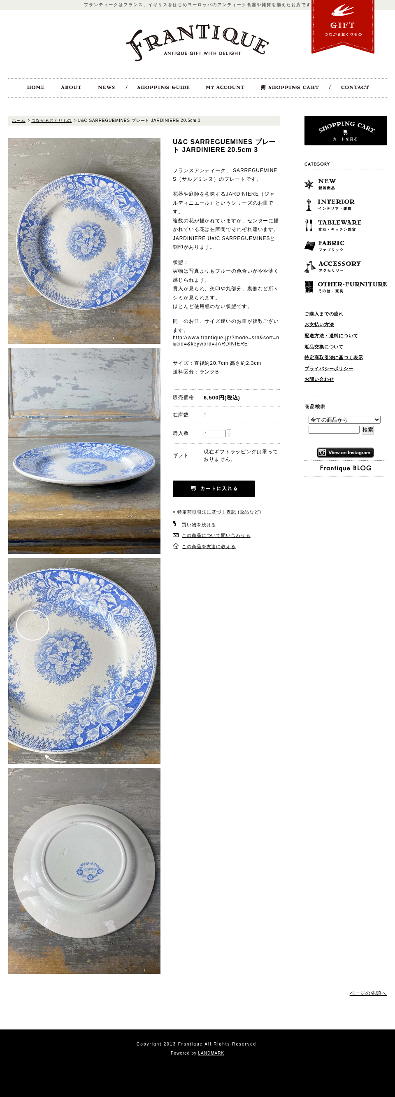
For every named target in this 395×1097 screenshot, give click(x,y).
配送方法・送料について (331, 335)
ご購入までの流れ (324, 313)
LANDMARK (211, 1053)
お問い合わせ (319, 379)
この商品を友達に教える (209, 546)
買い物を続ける (199, 524)
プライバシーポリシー (328, 368)
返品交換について (324, 346)
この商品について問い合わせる (216, 535)
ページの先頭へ (368, 993)
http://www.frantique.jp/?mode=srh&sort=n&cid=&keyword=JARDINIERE (226, 341)
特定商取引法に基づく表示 (333, 357)
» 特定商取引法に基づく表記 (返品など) (217, 511)
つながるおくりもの (51, 120)
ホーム (19, 120)
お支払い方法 (319, 324)
